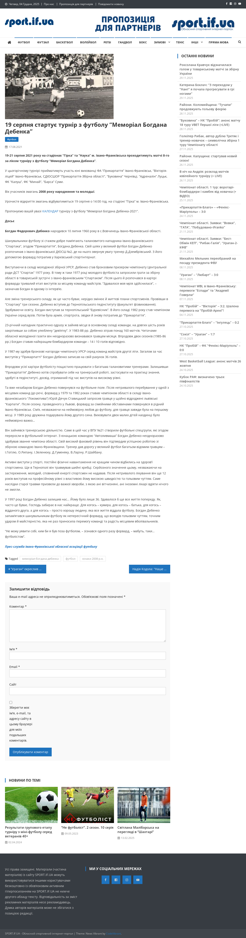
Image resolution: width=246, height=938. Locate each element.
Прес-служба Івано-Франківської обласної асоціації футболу (51, 546)
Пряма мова (218, 42)
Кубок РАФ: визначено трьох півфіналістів (202, 379)
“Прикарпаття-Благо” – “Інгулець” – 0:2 (209, 322)
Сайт (13, 684)
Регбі (107, 42)
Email (14, 667)
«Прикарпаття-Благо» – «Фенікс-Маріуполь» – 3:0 (205, 209)
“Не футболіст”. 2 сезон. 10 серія (87, 827)
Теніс (180, 42)
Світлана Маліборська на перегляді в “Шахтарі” (138, 829)
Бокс (143, 42)
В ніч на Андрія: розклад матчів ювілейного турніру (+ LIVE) (204, 173)
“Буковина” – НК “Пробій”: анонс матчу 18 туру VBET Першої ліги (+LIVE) (210, 122)
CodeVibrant (113, 933)
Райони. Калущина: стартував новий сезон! (208, 158)
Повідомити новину (111, 4)
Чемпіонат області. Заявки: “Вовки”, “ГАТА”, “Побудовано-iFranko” (208, 225)
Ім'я (13, 649)
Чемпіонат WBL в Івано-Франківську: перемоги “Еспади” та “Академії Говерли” (208, 290)
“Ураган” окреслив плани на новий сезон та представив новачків (28, 569)
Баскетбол (64, 42)
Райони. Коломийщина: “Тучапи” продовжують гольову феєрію (206, 107)
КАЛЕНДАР (50, 211)
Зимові (160, 42)
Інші (194, 42)
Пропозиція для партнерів (76, 4)
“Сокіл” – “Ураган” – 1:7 (197, 334)
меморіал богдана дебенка (40, 559)
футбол (70, 559)
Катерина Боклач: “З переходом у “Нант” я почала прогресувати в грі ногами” (207, 89)
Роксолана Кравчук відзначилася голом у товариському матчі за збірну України (209, 69)
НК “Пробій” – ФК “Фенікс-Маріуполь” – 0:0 (210, 347)
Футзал (43, 42)
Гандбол (125, 42)
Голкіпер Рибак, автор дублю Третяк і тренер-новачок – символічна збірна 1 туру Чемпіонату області (209, 140)
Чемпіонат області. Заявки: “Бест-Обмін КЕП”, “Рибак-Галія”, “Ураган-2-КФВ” (209, 243)
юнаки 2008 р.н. (92, 559)
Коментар (18, 606)
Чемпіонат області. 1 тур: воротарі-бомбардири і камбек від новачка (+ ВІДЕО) (208, 191)
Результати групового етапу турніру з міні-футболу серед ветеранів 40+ (28, 831)
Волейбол (88, 42)
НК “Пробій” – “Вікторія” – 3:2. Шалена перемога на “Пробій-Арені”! (209, 308)
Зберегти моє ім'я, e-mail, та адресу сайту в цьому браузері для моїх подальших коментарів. (20, 723)
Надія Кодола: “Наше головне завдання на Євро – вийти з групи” (151, 569)
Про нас (49, 4)
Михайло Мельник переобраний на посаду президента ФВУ (208, 260)
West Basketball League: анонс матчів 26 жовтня (210, 363)
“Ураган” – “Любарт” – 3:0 (199, 275)
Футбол (24, 42)
